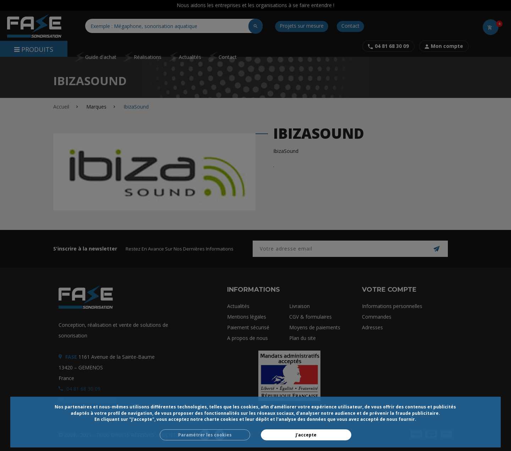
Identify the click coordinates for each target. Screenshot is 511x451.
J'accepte (306, 435)
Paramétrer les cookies (205, 435)
